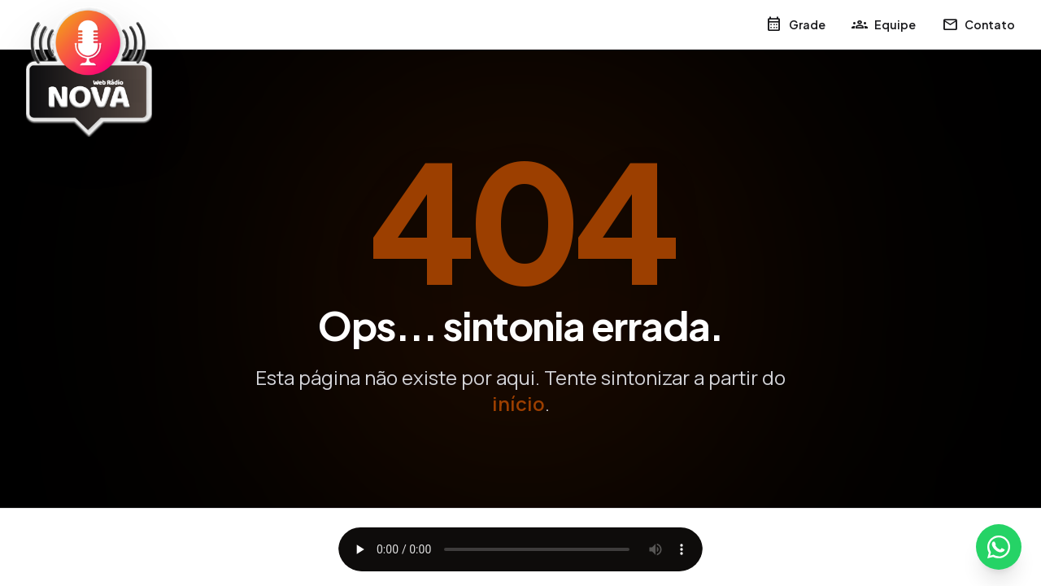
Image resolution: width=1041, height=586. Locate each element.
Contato (978, 24)
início (518, 403)
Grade (795, 24)
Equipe (884, 24)
